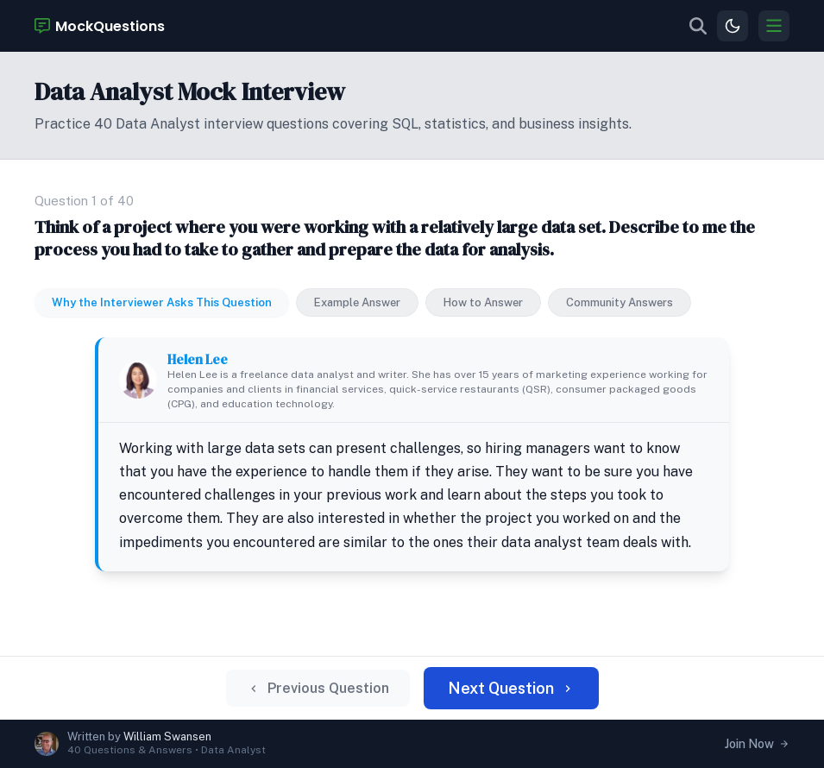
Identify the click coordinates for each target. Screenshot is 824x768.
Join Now (757, 744)
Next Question (511, 688)
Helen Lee (197, 359)
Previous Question (318, 688)
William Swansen (167, 736)
